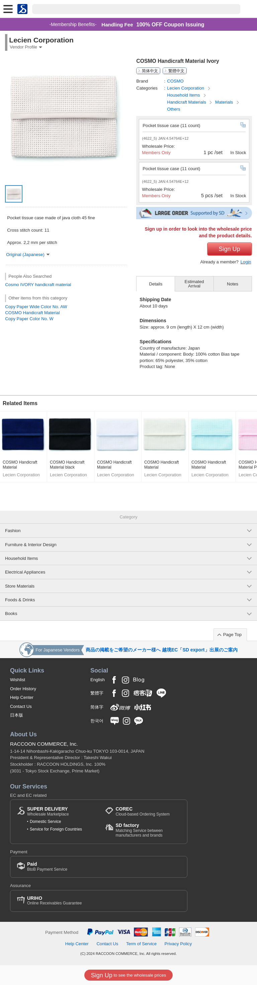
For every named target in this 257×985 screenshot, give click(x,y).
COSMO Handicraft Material (32, 312)
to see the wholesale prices (128, 975)
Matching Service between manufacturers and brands (147, 830)
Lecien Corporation (186, 88)
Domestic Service (45, 821)
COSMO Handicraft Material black (67, 465)
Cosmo (12, 284)
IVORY (27, 284)
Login (246, 261)
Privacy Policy (178, 943)
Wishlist (17, 679)
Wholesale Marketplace (48, 811)
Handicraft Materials (187, 102)
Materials (224, 102)
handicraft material (53, 284)
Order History (23, 688)
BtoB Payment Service (47, 866)
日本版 (16, 715)
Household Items (184, 95)
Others (173, 109)
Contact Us (21, 706)
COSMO (175, 81)
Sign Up (229, 249)
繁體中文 (176, 71)
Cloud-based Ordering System (142, 811)
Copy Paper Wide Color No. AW (36, 306)
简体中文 (150, 71)
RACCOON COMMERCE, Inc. (44, 744)
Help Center (21, 697)
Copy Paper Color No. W (29, 318)
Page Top (232, 634)
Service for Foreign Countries (56, 829)
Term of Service (141, 943)
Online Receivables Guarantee (54, 900)
